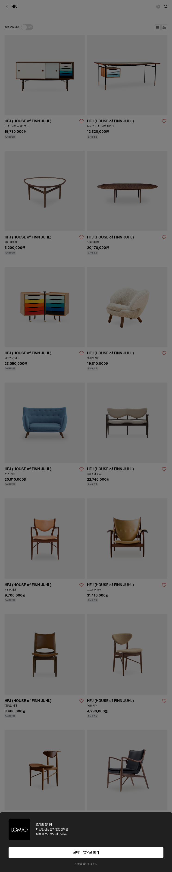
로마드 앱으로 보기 (86, 852)
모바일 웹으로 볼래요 (86, 864)
